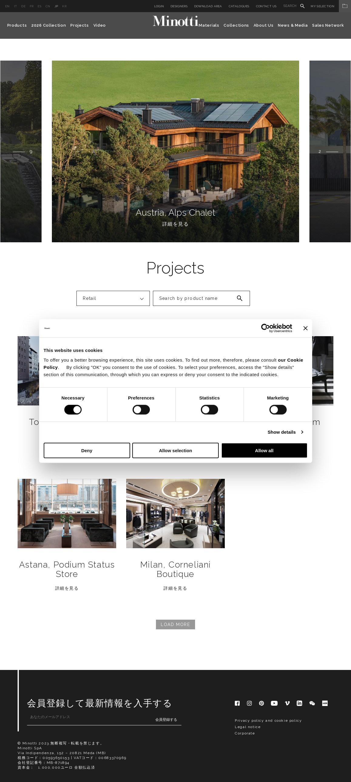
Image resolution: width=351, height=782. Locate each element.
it (15, 6)
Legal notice (248, 727)
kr (64, 6)
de (23, 6)
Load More (175, 624)
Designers (178, 6)
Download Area (208, 6)
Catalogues (239, 6)
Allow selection (175, 450)
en (7, 6)
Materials (209, 25)
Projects (79, 25)
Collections (236, 25)
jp (56, 6)
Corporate (245, 733)
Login (159, 6)
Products (17, 25)
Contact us (266, 6)
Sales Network (328, 25)
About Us (264, 25)
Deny (87, 450)
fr (32, 6)
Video (99, 25)
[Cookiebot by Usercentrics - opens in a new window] (265, 328)
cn (48, 6)
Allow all (264, 450)
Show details (282, 432)
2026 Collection (48, 25)
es (39, 6)
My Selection (331, 6)
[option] (175, 151)
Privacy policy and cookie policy (268, 720)
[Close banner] (305, 328)
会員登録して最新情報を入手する (99, 703)
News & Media (293, 25)
